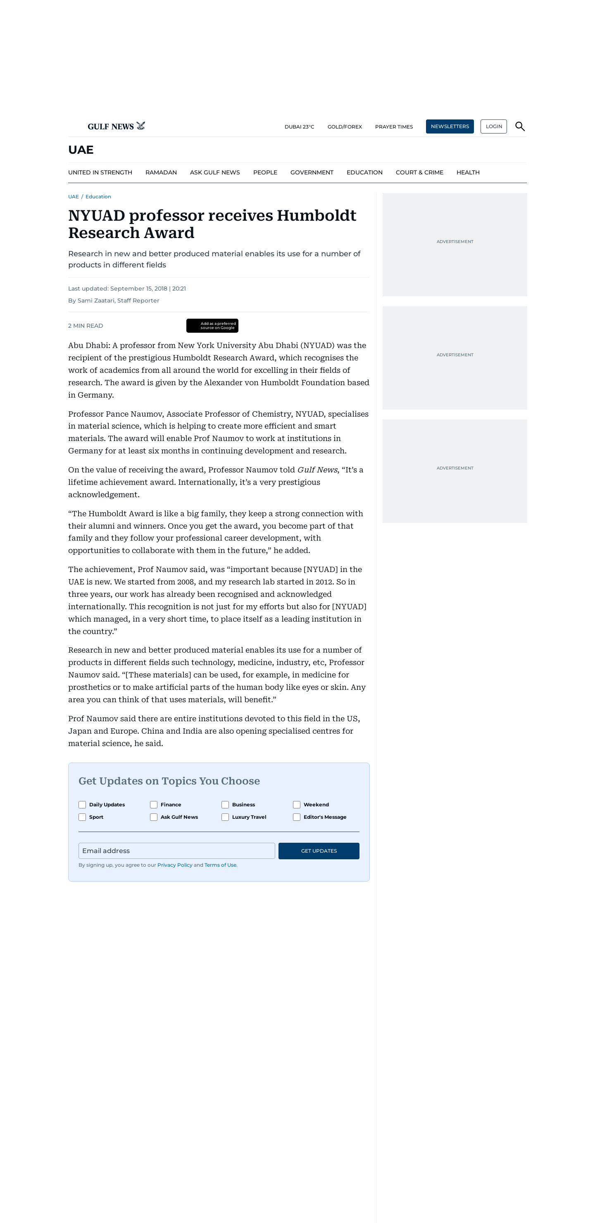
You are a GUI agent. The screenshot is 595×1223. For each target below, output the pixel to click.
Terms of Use (220, 865)
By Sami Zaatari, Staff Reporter (113, 300)
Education (98, 196)
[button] (74, 126)
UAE (73, 196)
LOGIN (494, 126)
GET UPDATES (319, 851)
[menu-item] (100, 172)
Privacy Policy (175, 865)
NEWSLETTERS (450, 126)
